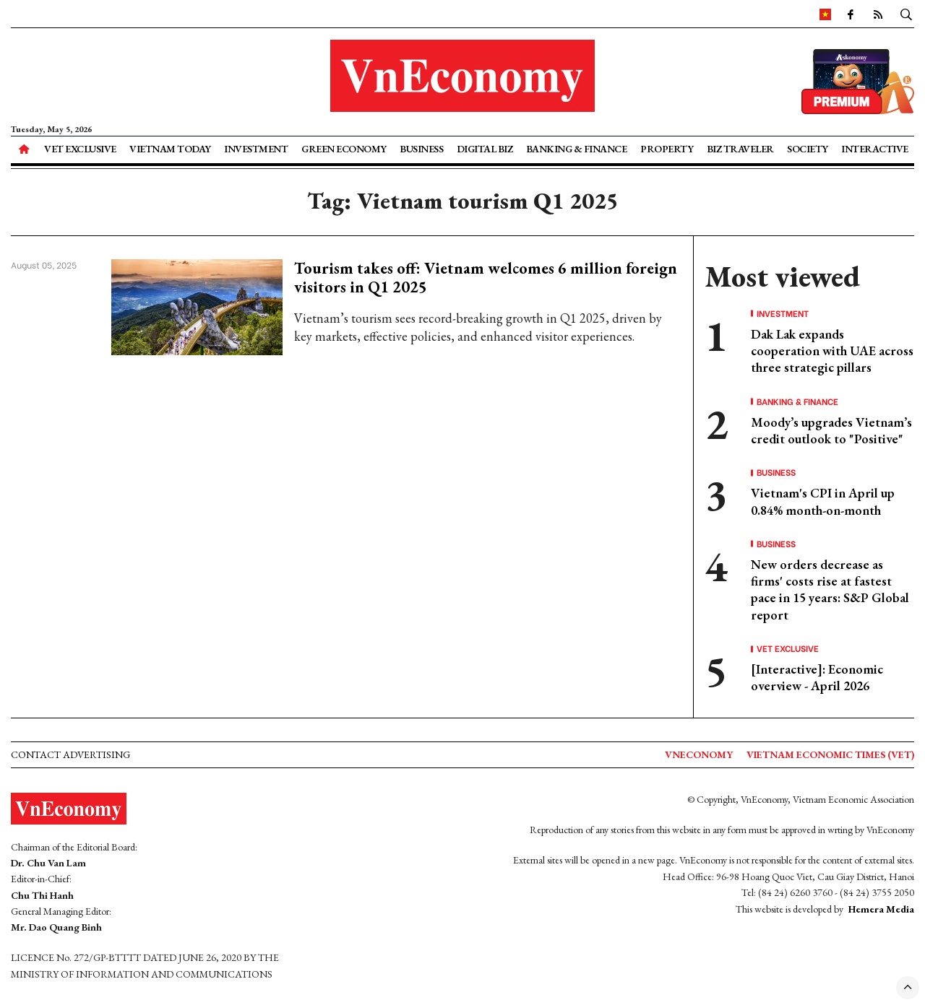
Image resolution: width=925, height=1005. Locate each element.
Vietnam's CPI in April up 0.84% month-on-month (823, 501)
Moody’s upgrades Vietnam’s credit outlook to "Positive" (831, 430)
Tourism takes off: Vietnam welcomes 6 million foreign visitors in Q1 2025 (485, 277)
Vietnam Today (170, 148)
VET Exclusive (80, 148)
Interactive (874, 148)
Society (807, 148)
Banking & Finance (576, 148)
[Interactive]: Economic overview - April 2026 (817, 677)
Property (666, 148)
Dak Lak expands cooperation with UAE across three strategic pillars (832, 351)
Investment (256, 148)
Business (421, 148)
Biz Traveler (740, 148)
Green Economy (344, 148)
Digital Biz (485, 148)
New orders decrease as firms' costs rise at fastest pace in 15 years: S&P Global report (830, 589)
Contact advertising (70, 754)
